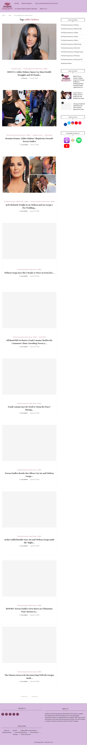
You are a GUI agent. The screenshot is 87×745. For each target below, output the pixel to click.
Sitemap (15, 734)
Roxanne (24, 78)
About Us (43, 9)
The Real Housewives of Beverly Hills (71, 29)
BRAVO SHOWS (27, 3)
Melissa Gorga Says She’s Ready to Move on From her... (29, 273)
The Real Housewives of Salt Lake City (72, 59)
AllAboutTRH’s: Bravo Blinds (25, 9)
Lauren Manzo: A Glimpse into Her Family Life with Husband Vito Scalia (78, 95)
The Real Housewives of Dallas (69, 32)
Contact (15, 730)
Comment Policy (7, 732)
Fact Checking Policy (21, 732)
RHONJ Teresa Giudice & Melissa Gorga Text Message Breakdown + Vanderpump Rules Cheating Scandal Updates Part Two (78, 82)
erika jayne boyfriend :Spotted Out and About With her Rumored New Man (79, 106)
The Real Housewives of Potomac (70, 56)
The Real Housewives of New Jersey (71, 44)
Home (16, 3)
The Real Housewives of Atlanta (70, 25)
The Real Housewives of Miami (69, 40)
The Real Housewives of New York (70, 48)
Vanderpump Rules (66, 63)
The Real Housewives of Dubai (69, 36)
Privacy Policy (34, 732)
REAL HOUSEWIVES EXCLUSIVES (46, 3)
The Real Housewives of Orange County (72, 52)
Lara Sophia (24, 144)
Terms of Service (26, 734)
